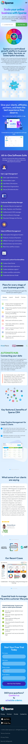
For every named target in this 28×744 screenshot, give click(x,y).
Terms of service (5, 733)
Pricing (3, 714)
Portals (16, 714)
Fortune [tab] (23, 297)
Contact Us (23, 714)
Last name (14, 663)
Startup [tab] (5, 297)
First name (14, 655)
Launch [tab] (11, 297)
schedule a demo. (14, 700)
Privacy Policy (5, 737)
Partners (9, 714)
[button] (5, 671)
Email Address (14, 677)
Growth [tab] (17, 297)
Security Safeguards (6, 741)
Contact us (14, 695)
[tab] (11, 469)
